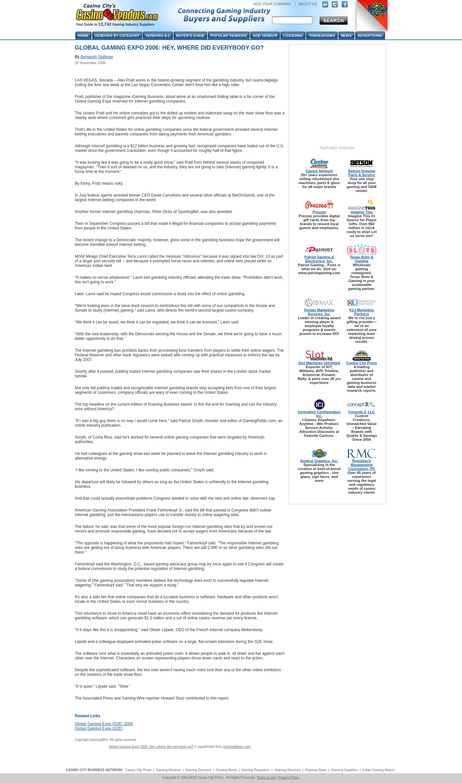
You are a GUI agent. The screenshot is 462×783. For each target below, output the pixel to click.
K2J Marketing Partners (361, 312)
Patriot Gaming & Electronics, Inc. (319, 259)
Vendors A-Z (157, 35)
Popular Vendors (228, 35)
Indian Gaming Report (378, 770)
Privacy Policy (289, 777)
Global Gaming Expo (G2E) (99, 728)
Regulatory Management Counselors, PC (361, 465)
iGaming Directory (287, 770)
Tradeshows (322, 35)
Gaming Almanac (168, 770)
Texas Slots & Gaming (361, 259)
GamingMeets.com (237, 746)
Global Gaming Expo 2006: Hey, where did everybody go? (151, 746)
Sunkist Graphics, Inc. (319, 461)
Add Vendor (265, 35)
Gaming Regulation (256, 770)
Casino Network (319, 171)
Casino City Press (361, 363)
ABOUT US (308, 4)
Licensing (293, 35)
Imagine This (362, 212)
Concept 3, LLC (361, 412)
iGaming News (316, 770)
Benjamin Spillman (97, 57)
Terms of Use (266, 777)
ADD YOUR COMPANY (273, 4)
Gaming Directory (198, 770)
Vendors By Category (117, 35)
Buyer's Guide (190, 35)
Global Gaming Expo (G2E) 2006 (104, 724)
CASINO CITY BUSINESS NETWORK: (95, 770)
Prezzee (319, 212)
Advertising (370, 35)
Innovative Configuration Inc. (319, 414)
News (346, 35)
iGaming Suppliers (344, 770)
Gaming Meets (226, 770)
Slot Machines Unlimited (319, 363)
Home (83, 35)
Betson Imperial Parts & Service (361, 173)
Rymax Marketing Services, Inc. (319, 312)
